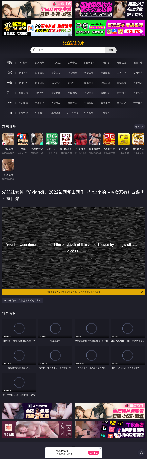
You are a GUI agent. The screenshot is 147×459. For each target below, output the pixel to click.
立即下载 (94, 452)
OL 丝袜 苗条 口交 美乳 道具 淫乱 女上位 (22, 300)
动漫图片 (72, 92)
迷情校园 (88, 102)
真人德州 (39, 62)
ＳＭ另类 (138, 72)
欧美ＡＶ (56, 72)
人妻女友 (56, 102)
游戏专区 (72, 62)
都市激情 (23, 102)
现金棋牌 (121, 62)
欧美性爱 (72, 82)
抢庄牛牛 (138, 62)
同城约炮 (23, 112)
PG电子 (23, 62)
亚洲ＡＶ (23, 72)
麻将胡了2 (89, 62)
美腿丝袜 (88, 92)
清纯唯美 (105, 92)
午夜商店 (39, 112)
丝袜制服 (105, 72)
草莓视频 (56, 112)
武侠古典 (72, 102)
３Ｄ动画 (72, 72)
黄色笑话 (121, 102)
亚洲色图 (39, 92)
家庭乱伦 (39, 102)
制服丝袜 (88, 82)
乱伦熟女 (121, 82)
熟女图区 (121, 92)
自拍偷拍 (39, 72)
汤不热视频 (72, 112)
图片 (9, 93)
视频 (9, 73)
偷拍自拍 (39, 82)
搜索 (111, 50)
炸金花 (105, 62)
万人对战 (56, 62)
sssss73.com (73, 43)
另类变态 (138, 82)
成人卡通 (56, 82)
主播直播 (121, 72)
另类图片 (138, 92)
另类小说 (105, 102)
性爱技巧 (138, 102)
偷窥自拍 (23, 92)
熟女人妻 (88, 72)
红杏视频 (88, 112)
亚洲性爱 (23, 82)
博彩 (9, 62)
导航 (9, 113)
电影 (9, 83)
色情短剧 (105, 112)
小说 (9, 103)
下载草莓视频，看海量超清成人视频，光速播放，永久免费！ (94, 292)
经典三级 (105, 82)
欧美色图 (56, 92)
